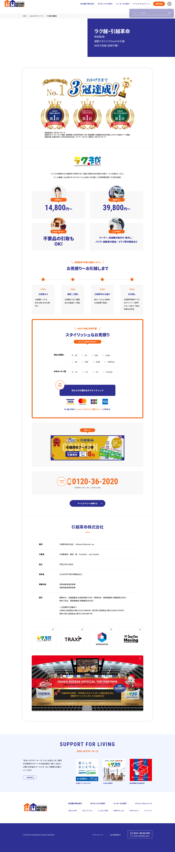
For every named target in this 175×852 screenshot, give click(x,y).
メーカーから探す (122, 7)
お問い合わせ (134, 810)
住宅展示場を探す (87, 7)
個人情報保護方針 (115, 835)
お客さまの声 (72, 810)
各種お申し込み (119, 810)
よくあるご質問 (103, 810)
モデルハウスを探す (105, 7)
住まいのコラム (87, 810)
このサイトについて (97, 835)
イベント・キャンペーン (141, 7)
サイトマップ (148, 810)
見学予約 (159, 6)
